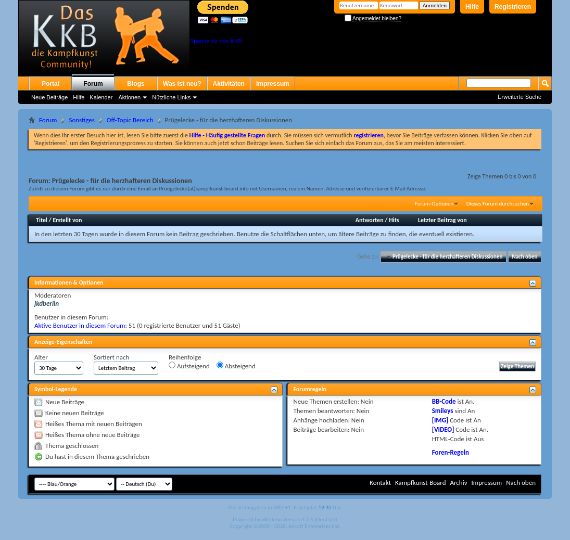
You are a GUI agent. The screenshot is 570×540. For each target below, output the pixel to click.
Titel (41, 220)
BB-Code (444, 401)
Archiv (458, 482)
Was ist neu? (182, 83)
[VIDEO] (443, 429)
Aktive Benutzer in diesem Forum (79, 325)
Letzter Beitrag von (442, 220)
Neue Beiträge (49, 97)
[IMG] (440, 420)
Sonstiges (81, 120)
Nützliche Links (171, 97)
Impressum (272, 83)
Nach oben (524, 256)
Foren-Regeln (450, 452)
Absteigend (236, 366)
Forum (93, 83)
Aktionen (129, 97)
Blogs (135, 83)
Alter (41, 357)
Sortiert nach (111, 357)
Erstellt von (67, 220)
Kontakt (380, 482)
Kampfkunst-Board (420, 482)
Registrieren (513, 6)
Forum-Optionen (434, 203)
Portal (50, 83)
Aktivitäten (229, 83)
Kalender (101, 97)
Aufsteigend (189, 366)
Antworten (370, 220)
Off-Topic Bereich (130, 120)
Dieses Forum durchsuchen (497, 203)
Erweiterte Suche (519, 97)
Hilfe (472, 6)
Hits (394, 220)
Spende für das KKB (216, 41)
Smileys (442, 411)
